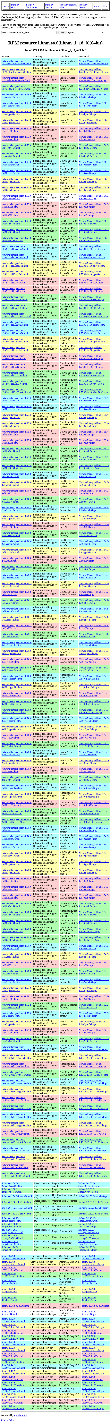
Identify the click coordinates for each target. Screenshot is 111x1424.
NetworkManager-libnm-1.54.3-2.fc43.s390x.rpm (94, 525)
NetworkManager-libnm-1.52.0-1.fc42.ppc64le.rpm (94, 1022)
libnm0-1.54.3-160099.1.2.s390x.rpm (92, 1268)
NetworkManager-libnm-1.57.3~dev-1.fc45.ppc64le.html (17, 70)
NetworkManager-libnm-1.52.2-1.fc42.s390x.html (17, 997)
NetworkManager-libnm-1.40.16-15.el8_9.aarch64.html (16, 1149)
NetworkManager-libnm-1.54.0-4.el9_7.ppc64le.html (17, 652)
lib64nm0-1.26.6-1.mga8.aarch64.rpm (87, 1242)
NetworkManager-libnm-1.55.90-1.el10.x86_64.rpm (91, 374)
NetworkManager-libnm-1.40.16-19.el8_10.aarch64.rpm (93, 1081)
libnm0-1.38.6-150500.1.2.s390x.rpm (92, 1401)
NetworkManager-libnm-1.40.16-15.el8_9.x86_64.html (16, 1174)
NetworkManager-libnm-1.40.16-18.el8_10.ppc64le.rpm (93, 1124)
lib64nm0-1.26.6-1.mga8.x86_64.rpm (87, 1248)
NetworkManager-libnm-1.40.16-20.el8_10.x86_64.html (16, 1073)
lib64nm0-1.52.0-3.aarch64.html (17, 1208)
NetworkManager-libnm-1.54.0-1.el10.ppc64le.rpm (94, 854)
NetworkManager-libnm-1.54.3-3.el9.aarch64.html (17, 475)
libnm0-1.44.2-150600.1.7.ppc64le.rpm (93, 1372)
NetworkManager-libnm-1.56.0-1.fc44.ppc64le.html (17, 112)
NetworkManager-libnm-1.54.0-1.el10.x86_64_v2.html (17, 930)
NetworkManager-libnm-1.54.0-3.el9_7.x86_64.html (17, 744)
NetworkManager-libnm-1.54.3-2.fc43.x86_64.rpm (94, 534)
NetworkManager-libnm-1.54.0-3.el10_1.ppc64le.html (17, 685)
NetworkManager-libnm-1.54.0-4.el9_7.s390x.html (17, 660)
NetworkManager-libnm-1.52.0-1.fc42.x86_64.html (17, 1039)
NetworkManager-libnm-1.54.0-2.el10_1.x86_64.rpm (94, 812)
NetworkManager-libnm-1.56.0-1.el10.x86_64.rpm (94, 222)
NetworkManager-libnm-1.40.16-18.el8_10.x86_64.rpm (93, 1140)
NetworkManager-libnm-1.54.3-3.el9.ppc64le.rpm (94, 483)
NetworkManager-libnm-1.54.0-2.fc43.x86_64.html (17, 778)
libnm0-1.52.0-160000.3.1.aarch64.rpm (93, 1320)
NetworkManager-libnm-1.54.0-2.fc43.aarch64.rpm (94, 753)
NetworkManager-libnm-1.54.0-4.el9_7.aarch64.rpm (94, 643)
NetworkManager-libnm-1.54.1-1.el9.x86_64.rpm (94, 635)
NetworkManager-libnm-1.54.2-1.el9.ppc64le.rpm (94, 584)
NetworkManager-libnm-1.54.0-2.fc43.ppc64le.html (17, 761)
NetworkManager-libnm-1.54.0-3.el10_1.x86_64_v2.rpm (94, 711)
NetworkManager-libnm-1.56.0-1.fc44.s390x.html (17, 129)
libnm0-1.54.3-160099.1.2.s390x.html (12, 1268)
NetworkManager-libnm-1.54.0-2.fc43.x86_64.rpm (94, 778)
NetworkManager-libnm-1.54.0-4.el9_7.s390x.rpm (94, 660)
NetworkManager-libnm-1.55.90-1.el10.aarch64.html (15, 323)
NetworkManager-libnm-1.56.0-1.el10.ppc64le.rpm (94, 180)
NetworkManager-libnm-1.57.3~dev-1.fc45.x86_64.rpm (93, 87)
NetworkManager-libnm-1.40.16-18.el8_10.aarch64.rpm (93, 1115)
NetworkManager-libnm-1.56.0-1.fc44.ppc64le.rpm (94, 112)
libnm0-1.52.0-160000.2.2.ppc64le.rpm (93, 1349)
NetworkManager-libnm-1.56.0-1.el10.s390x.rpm (94, 205)
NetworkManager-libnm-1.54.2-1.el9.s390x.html (17, 593)
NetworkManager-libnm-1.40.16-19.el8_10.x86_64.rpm (93, 1107)
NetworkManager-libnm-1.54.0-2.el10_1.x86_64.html (17, 812)
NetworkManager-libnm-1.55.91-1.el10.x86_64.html (14, 298)
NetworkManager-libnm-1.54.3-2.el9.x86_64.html (17, 567)
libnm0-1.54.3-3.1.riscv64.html (9, 1312)
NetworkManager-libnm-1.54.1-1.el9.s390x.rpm (94, 626)
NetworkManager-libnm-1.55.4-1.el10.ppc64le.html (17, 416)
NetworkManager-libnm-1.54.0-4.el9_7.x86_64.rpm (94, 669)
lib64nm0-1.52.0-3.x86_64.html (16, 1213)
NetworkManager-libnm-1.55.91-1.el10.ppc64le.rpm (92, 264)
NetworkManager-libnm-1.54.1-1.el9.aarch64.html (17, 610)
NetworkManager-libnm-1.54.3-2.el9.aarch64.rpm (94, 542)
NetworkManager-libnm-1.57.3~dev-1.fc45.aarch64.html (16, 62)
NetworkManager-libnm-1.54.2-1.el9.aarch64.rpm (94, 576)
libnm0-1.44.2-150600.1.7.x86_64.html (13, 1384)
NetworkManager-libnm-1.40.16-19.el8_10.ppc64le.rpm (93, 1090)
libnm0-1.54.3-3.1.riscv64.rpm (89, 1312)
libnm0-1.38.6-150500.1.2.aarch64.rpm (93, 1389)
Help (105, 6)
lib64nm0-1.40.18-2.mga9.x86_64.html (11, 1225)
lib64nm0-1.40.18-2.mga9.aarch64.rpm (87, 1219)
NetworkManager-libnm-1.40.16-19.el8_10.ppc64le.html (16, 1090)
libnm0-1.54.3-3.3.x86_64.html (9, 1298)
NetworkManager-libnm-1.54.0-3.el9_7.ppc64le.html (17, 728)
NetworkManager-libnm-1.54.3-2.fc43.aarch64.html (17, 508)
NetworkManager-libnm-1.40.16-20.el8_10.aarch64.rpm (93, 1048)
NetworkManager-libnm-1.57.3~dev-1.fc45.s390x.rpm (92, 79)
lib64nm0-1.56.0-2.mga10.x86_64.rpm (88, 1190)
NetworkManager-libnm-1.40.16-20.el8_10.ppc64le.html (16, 1056)
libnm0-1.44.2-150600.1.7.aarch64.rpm (93, 1366)
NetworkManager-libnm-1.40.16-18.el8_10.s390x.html (15, 1132)
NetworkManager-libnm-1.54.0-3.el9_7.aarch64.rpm (94, 719)
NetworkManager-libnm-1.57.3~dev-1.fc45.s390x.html (16, 79)
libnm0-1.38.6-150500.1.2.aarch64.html (13, 1389)
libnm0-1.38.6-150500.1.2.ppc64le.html (13, 1395)
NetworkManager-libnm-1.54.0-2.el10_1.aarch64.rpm (94, 787)
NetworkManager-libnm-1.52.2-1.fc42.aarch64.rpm (94, 980)
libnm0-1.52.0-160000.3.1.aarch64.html (13, 1320)
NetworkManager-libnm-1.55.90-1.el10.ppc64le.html (15, 340)
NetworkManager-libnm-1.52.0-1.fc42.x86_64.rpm (94, 1039)
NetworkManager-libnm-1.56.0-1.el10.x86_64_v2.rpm (94, 239)
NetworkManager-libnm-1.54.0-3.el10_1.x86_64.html (17, 702)
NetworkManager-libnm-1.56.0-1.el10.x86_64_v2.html (17, 239)
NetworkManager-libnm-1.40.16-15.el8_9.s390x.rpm (92, 1166)
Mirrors (97, 6)
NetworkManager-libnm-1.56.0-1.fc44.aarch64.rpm (94, 96)
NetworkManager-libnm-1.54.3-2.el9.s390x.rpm (94, 559)
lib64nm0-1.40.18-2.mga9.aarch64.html (11, 1219)
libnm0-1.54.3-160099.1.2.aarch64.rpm (93, 1257)
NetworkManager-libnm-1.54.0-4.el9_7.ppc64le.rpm (94, 652)
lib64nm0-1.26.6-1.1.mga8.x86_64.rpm (88, 1236)
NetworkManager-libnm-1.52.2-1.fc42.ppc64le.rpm (94, 989)
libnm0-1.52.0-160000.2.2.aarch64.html (13, 1343)
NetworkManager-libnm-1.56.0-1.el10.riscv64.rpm (94, 197)
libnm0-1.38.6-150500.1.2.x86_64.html (13, 1407)
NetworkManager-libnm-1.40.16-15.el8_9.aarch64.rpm (93, 1149)
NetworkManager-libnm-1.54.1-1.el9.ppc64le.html (17, 618)
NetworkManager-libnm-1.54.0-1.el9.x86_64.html (17, 972)
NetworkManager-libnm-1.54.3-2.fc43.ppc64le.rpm (94, 517)
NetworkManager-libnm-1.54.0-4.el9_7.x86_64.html (17, 669)
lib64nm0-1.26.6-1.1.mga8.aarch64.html (12, 1231)
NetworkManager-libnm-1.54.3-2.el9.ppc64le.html (17, 551)
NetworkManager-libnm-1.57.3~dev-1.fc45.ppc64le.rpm (93, 70)
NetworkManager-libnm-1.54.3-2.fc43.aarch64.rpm (94, 508)
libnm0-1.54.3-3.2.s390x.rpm (95, 1306)
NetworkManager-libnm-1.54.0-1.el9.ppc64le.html (17, 955)
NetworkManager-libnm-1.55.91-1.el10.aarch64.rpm (92, 247)
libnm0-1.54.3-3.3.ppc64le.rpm (89, 1290)
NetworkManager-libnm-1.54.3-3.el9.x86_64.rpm (94, 500)
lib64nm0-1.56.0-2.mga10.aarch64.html (12, 1184)
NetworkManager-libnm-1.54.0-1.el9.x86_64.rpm (94, 972)
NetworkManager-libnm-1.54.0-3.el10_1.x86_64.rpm (94, 702)
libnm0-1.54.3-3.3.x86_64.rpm (89, 1298)
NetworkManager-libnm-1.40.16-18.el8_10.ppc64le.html (16, 1124)
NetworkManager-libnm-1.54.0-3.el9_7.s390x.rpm (94, 736)
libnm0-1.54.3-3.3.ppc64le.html (9, 1290)
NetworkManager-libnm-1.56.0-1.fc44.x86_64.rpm (94, 146)
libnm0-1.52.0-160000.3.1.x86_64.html (13, 1337)
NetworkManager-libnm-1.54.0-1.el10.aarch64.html (17, 829)
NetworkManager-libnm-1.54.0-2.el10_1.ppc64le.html (17, 795)
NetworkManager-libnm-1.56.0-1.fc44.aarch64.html (17, 96)
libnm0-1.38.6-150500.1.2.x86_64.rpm (93, 1407)
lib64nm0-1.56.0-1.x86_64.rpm (93, 1202)
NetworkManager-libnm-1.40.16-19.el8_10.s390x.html (15, 1098)
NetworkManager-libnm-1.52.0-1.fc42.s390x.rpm (94, 1031)
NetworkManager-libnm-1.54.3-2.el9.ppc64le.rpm (94, 551)
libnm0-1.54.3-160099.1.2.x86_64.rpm (93, 1274)
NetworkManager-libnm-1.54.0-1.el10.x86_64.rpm (94, 904)
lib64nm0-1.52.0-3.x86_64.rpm (93, 1213)
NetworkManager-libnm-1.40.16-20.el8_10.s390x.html (15, 1065)
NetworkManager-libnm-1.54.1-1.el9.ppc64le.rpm (94, 618)
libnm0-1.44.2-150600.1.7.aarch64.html (13, 1366)
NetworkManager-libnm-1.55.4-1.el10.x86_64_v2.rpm (94, 466)
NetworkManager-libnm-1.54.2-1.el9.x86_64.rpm (94, 601)
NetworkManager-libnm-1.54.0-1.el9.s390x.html (17, 963)
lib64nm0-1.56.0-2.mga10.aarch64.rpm (88, 1184)
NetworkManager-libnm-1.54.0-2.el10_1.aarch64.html (17, 787)
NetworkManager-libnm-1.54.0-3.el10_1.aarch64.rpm (94, 677)
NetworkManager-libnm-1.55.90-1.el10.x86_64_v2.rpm (93, 390)
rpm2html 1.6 (20, 1415)
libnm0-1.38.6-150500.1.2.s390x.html (12, 1401)
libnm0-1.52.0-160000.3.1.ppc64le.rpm (93, 1325)
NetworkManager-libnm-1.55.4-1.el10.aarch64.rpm (94, 399)
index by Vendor (49, 6)
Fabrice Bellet (7, 1420)
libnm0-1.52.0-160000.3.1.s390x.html (12, 1331)
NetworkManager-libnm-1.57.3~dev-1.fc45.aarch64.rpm (93, 62)
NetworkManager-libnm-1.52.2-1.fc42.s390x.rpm (94, 997)
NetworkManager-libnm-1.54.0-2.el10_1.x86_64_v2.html (17, 820)
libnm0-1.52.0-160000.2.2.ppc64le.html (13, 1349)
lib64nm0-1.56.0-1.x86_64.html (16, 1202)
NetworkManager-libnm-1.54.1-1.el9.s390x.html (17, 626)
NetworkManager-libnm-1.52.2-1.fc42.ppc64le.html (17, 989)
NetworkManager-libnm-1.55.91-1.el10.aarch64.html (15, 247)
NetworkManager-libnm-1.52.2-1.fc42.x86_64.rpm (94, 1006)
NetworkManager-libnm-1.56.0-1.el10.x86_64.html (17, 222)
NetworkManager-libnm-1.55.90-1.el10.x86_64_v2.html (16, 390)
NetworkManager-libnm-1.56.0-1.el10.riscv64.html (17, 197)
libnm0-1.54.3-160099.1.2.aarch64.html (13, 1257)
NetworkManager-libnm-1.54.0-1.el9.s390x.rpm (94, 963)
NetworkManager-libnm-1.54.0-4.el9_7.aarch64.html (17, 643)
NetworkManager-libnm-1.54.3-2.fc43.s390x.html (17, 525)
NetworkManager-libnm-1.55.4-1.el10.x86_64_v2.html (17, 466)
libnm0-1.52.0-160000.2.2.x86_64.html (13, 1360)
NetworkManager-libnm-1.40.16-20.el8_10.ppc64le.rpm (93, 1056)
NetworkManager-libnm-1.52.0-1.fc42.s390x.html (17, 1031)
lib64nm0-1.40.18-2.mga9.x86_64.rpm (87, 1225)
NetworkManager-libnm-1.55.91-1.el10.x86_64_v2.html (16, 315)
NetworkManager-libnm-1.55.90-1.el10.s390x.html (14, 357)
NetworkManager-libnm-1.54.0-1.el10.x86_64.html (17, 904)
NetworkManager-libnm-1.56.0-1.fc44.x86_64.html (17, 146)
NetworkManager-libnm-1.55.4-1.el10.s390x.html (17, 433)
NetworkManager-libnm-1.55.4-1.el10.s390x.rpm (94, 433)
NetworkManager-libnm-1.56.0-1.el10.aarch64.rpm (94, 163)
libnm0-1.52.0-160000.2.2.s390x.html (12, 1354)
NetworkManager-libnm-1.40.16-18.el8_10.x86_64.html (16, 1140)
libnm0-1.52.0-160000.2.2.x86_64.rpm (93, 1360)
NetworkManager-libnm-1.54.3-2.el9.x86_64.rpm (94, 567)
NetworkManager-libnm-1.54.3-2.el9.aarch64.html (17, 542)
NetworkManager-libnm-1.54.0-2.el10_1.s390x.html (17, 803)
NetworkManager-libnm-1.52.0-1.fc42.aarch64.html (17, 1014)
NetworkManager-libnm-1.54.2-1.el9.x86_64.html (17, 601)
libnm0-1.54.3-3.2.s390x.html (15, 1306)
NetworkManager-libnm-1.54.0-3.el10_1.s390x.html (17, 694)
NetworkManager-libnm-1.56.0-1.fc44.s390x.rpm (94, 129)
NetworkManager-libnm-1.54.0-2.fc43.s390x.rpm (94, 770)
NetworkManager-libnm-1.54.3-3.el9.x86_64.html (17, 500)
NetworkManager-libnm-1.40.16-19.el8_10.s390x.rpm (92, 1098)
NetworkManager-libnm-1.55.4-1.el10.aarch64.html (17, 399)
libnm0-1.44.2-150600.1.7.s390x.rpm (92, 1378)
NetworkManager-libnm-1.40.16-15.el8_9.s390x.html (15, 1166)
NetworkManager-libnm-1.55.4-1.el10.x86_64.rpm (94, 449)
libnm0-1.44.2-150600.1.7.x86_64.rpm (93, 1384)
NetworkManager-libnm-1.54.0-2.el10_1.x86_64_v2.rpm (94, 820)
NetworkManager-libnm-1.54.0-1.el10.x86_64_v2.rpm (94, 930)
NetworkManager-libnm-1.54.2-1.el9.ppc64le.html (17, 584)
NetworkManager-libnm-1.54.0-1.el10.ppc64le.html (17, 854)
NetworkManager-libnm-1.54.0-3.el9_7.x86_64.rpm (94, 744)
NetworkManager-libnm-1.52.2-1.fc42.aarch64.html (17, 980)
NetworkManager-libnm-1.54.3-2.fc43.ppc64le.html (17, 517)
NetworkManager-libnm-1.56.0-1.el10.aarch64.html (17, 163)
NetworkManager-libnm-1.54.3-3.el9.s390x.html (17, 492)
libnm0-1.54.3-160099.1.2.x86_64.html (13, 1274)
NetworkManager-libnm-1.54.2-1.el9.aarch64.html (17, 576)
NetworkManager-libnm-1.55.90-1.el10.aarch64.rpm (92, 323)
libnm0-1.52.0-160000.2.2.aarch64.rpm (93, 1343)
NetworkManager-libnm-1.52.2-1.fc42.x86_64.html (17, 1006)
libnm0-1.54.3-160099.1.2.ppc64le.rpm (93, 1263)
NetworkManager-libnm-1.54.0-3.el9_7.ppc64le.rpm (94, 728)
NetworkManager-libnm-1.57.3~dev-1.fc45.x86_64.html (16, 87)
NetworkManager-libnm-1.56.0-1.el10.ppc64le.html (17, 180)
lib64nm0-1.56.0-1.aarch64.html (17, 1196)
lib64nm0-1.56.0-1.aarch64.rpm (93, 1196)
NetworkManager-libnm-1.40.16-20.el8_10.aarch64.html (16, 1048)
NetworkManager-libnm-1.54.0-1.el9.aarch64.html (17, 947)
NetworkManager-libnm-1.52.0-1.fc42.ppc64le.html (17, 1022)
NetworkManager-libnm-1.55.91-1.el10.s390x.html (14, 281)
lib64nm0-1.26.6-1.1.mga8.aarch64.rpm (88, 1231)
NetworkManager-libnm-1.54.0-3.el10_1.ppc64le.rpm (94, 685)
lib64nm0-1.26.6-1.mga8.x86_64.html (11, 1248)
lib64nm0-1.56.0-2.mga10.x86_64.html (12, 1190)
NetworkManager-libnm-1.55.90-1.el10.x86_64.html (14, 374)
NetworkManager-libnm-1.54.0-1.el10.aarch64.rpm (94, 829)
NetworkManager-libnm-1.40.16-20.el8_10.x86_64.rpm (93, 1073)
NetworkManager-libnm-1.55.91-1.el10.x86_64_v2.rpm (93, 315)
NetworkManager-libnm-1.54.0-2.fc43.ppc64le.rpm (94, 761)
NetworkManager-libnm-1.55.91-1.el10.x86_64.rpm (91, 298)
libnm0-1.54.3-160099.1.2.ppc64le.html (13, 1263)
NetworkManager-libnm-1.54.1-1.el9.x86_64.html (17, 635)
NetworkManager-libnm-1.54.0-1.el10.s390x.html (17, 879)
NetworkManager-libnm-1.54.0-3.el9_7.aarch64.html (17, 719)
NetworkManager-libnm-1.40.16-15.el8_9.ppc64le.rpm (93, 1157)
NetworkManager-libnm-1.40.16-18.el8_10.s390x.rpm (92, 1132)
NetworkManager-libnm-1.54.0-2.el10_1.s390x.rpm (94, 803)
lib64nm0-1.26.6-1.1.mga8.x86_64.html (12, 1236)
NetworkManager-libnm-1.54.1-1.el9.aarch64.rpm (94, 610)
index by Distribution (31, 6)
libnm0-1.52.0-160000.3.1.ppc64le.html (13, 1325)
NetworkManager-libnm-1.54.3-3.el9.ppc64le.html (17, 483)
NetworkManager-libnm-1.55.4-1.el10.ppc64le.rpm (94, 416)
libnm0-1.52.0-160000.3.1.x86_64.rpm (93, 1337)
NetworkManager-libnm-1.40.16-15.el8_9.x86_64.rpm (93, 1174)
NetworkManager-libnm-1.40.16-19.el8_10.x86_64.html (16, 1107)
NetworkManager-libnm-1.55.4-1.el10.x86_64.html (17, 449)
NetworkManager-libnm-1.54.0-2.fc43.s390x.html (17, 770)
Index (6, 6)
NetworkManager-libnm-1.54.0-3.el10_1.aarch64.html (17, 677)
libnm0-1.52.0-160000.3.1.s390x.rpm (92, 1331)
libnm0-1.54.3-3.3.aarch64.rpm (89, 1281)
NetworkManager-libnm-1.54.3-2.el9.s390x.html (17, 559)
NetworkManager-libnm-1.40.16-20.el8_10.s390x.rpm (92, 1065)
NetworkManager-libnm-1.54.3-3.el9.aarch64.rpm (94, 475)
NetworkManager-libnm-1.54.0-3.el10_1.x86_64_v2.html (17, 711)
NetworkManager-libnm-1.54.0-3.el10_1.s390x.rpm (94, 694)
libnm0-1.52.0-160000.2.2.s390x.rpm (92, 1354)
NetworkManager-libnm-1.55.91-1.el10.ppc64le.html (15, 264)
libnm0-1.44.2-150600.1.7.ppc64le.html (13, 1372)
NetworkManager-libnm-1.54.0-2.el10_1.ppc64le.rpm (94, 795)
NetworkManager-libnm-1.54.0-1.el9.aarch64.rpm (94, 947)
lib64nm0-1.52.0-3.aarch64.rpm (93, 1208)
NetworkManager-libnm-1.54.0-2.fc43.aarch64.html (17, 753)
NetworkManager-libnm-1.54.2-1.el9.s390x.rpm (94, 593)
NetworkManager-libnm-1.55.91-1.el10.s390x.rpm (91, 281)
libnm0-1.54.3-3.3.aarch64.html (9, 1281)
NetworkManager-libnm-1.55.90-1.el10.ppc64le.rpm (92, 340)
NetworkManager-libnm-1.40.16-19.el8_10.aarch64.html (16, 1081)
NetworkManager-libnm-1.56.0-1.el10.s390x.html (17, 205)
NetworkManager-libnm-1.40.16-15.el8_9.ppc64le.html (16, 1157)
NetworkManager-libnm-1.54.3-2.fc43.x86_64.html (17, 534)
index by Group (15, 6)
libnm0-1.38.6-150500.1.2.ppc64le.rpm (93, 1395)
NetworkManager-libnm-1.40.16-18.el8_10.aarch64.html (16, 1115)
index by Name (83, 6)
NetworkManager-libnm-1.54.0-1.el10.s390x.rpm (94, 879)
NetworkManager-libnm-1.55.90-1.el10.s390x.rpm (91, 357)
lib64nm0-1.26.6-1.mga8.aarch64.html (11, 1242)
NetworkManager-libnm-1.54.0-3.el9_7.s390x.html (17, 736)
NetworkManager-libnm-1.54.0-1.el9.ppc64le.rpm (94, 955)
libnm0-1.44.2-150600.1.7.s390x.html (12, 1378)
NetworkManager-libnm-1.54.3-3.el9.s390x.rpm (94, 492)
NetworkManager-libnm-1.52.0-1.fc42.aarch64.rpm (94, 1014)
